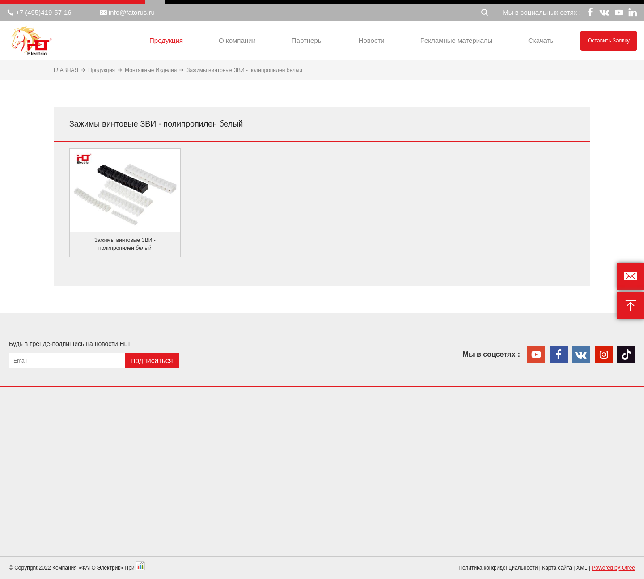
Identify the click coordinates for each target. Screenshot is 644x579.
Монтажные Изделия (151, 70)
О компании (237, 40)
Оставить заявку (609, 41)
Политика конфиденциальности (498, 568)
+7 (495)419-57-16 (39, 12)
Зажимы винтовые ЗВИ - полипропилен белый (244, 70)
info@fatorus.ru (127, 12)
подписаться (152, 360)
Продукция (166, 40)
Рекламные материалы (456, 40)
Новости (372, 40)
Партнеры (307, 40)
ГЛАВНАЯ (66, 70)
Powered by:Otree (613, 568)
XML (582, 568)
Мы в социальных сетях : (541, 12)
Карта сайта (557, 568)
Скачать (540, 40)
